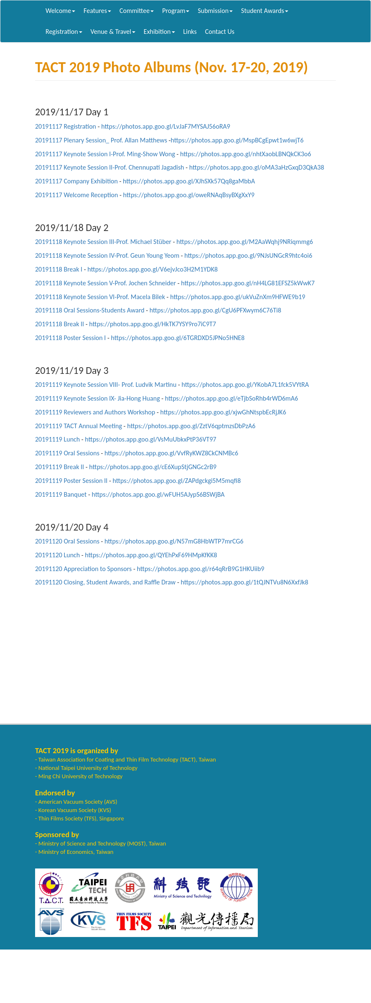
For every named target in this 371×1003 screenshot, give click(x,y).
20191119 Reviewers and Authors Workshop (95, 412)
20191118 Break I (58, 269)
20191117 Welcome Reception (76, 195)
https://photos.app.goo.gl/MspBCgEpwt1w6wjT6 (236, 140)
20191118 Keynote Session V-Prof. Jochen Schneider (105, 283)
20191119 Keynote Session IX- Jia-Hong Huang (97, 398)
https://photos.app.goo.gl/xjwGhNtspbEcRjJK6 (223, 412)
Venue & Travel (113, 32)
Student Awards (264, 11)
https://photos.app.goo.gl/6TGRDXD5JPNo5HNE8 (177, 338)
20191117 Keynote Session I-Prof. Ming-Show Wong (105, 154)
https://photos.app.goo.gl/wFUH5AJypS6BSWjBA (157, 494)
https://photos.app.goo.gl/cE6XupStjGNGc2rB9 (152, 467)
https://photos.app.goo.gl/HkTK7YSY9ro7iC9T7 (152, 324)
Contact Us (219, 32)
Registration (64, 32)
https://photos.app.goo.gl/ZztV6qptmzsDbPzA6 (191, 426)
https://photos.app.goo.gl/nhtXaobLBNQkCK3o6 (245, 154)
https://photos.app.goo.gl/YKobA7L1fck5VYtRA (245, 385)
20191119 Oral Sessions (67, 453)
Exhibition (159, 32)
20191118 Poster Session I (70, 338)
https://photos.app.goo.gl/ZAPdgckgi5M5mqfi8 (176, 481)
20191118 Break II (59, 324)
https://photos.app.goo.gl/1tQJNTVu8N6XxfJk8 (244, 582)
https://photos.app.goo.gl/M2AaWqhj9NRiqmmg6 (244, 242)
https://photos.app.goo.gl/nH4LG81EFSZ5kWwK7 (248, 283)
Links (190, 32)
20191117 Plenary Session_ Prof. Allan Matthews (101, 140)
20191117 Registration (65, 126)
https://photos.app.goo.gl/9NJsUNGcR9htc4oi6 (248, 255)
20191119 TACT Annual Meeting (78, 426)
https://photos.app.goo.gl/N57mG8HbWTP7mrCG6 (174, 541)
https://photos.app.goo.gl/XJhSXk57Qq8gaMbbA (189, 181)
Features (97, 11)
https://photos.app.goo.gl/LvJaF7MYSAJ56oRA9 (165, 126)
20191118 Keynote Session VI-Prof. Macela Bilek (100, 297)
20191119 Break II (59, 467)
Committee (136, 11)
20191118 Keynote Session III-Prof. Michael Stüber (103, 242)
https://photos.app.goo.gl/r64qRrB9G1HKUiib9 (200, 569)
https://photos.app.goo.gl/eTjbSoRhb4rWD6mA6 (231, 398)
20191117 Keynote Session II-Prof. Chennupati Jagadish (109, 167)
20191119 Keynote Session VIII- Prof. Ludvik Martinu (105, 385)
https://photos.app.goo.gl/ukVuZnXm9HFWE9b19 (237, 297)
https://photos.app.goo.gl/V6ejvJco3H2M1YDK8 (152, 269)
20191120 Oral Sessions (67, 541)
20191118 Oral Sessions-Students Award (90, 310)
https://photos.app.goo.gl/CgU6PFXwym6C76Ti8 (215, 310)
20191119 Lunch (57, 439)
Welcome (60, 11)
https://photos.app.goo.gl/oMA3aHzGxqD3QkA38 (256, 167)
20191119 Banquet (60, 494)
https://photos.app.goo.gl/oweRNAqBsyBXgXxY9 (189, 195)
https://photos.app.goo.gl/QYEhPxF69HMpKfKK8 (151, 555)
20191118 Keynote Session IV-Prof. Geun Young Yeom (107, 255)
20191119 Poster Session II (71, 481)
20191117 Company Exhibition (76, 181)
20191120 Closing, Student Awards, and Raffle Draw (105, 582)
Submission (215, 11)
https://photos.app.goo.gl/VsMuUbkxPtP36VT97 (150, 439)
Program (175, 11)
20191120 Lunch (57, 555)
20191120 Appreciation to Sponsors (83, 569)
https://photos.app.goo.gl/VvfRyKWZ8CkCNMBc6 (171, 453)
